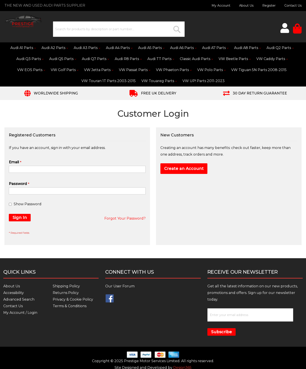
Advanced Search (18, 299)
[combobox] (119, 29)
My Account (221, 6)
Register (269, 6)
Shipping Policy (66, 286)
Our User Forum (120, 286)
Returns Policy (66, 293)
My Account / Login (20, 313)
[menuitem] (23, 47)
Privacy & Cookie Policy (73, 299)
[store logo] (23, 21)
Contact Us (293, 6)
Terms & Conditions (69, 306)
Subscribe (221, 331)
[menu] (153, 64)
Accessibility (13, 293)
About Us (246, 6)
